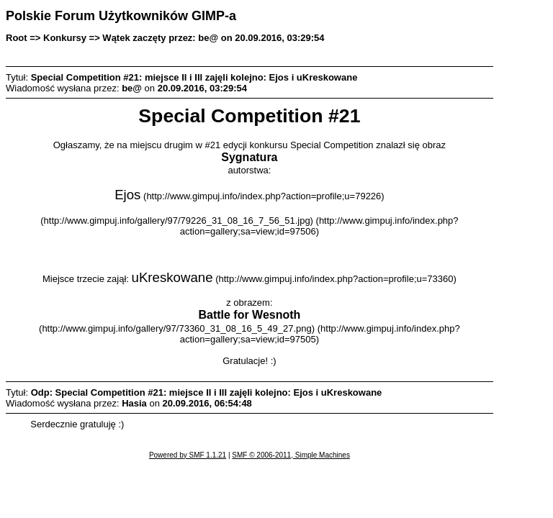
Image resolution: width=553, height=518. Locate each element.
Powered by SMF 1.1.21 (187, 455)
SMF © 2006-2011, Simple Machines (291, 455)
